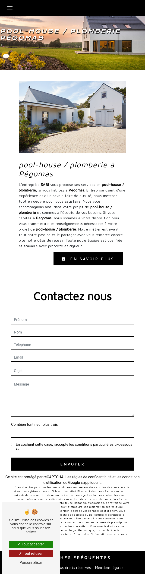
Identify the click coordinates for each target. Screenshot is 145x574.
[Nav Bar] (9, 8)
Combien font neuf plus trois (34, 424)
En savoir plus (88, 259)
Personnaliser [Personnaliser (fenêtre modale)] (30, 562)
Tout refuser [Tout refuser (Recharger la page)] (31, 553)
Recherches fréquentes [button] (72, 557)
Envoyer (72, 464)
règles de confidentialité (92, 477)
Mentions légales (108, 567)
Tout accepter (31, 544)
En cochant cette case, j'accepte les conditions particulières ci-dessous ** (74, 447)
